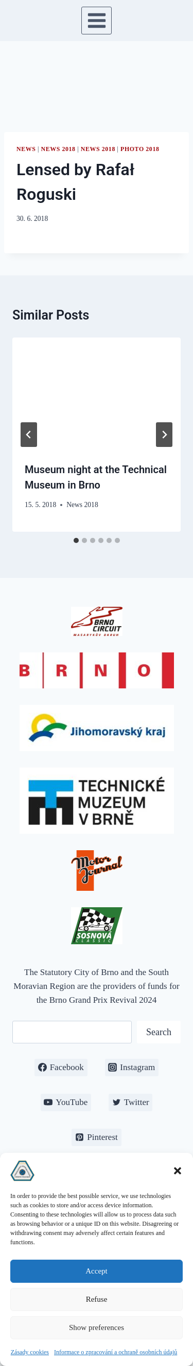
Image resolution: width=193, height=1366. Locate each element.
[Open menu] (96, 20)
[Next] (164, 434)
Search (158, 1032)
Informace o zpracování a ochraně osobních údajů (115, 1352)
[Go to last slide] (29, 434)
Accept (96, 1271)
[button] (177, 1171)
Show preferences (96, 1327)
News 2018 (58, 149)
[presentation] (96, 394)
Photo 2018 (139, 149)
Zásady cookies (30, 1352)
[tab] (76, 540)
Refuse (97, 1299)
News (26, 149)
